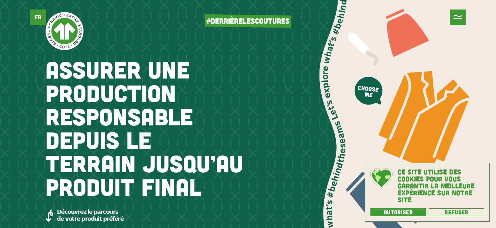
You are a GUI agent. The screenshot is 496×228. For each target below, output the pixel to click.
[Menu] (458, 17)
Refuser (456, 212)
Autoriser (398, 212)
